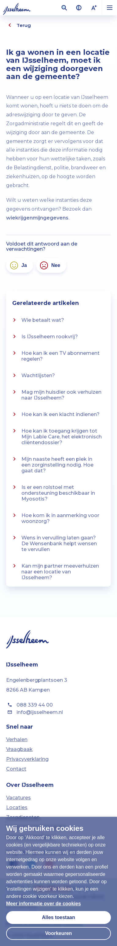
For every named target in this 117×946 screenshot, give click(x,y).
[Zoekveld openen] (64, 8)
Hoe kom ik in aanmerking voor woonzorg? (55, 518)
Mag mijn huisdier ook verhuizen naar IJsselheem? (56, 394)
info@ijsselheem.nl (34, 712)
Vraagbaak (19, 749)
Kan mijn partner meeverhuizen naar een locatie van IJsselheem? (55, 571)
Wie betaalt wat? (37, 320)
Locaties (16, 807)
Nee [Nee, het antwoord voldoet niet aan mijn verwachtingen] (49, 265)
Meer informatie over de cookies (43, 903)
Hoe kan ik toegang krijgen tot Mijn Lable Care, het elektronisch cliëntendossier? (56, 436)
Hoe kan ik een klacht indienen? (55, 414)
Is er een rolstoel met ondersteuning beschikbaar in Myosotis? (53, 492)
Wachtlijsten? (33, 375)
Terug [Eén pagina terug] (18, 25)
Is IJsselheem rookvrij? (44, 336)
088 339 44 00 (29, 704)
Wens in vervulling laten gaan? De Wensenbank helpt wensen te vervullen (54, 543)
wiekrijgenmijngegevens (37, 218)
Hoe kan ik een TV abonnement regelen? (55, 355)
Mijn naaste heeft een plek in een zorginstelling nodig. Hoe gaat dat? (52, 464)
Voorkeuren (58, 933)
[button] (109, 7)
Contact (16, 769)
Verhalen (16, 739)
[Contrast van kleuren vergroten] (78, 7)
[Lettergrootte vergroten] (94, 7)
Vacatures (18, 798)
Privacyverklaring (27, 759)
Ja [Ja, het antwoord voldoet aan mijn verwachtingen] (18, 265)
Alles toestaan (58, 917)
